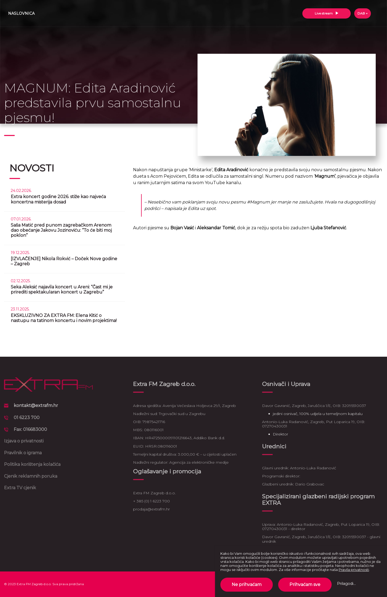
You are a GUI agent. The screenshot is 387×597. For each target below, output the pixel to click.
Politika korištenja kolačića (32, 464)
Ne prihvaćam (246, 584)
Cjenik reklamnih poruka (30, 476)
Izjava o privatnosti (24, 441)
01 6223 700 (27, 417)
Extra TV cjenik (20, 487)
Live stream (327, 13)
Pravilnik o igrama (23, 452)
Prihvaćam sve (304, 584)
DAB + (362, 13)
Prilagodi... (346, 583)
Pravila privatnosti (354, 569)
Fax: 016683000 (30, 429)
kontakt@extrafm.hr (36, 405)
